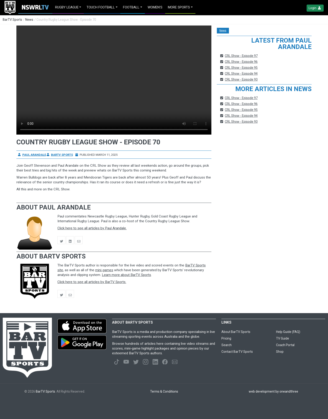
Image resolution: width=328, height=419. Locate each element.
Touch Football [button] (101, 7)
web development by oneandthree (273, 391)
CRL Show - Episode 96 (241, 62)
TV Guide (282, 338)
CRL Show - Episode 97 (241, 56)
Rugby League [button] (67, 7)
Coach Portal (285, 345)
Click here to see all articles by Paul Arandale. (92, 228)
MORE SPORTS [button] (179, 7)
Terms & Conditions (164, 391)
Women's (155, 7)
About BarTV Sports (235, 332)
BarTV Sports (12, 19)
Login (315, 8)
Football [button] (131, 7)
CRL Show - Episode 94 (241, 73)
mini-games (104, 270)
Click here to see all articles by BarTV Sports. (91, 282)
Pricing (226, 338)
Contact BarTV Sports (237, 351)
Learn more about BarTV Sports (126, 275)
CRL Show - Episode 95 (241, 67)
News (29, 19)
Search (226, 345)
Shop (280, 351)
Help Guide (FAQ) (288, 332)
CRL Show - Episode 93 (241, 79)
